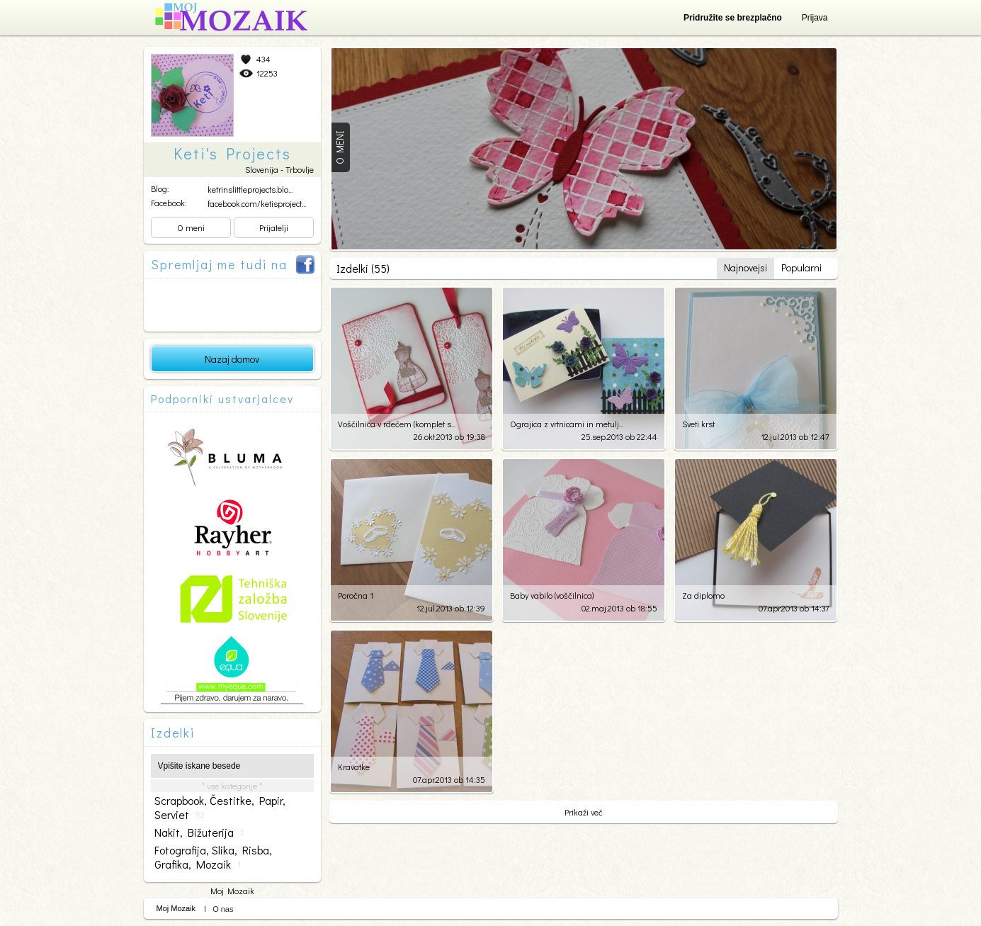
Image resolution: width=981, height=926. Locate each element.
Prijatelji (273, 227)
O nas (222, 909)
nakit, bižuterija (199, 832)
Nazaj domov (232, 359)
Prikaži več (584, 812)
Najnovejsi (745, 267)
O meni (191, 227)
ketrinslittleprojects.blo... (250, 189)
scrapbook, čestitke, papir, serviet (219, 808)
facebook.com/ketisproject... (257, 203)
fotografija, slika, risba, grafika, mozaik (213, 857)
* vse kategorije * (232, 785)
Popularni (801, 267)
